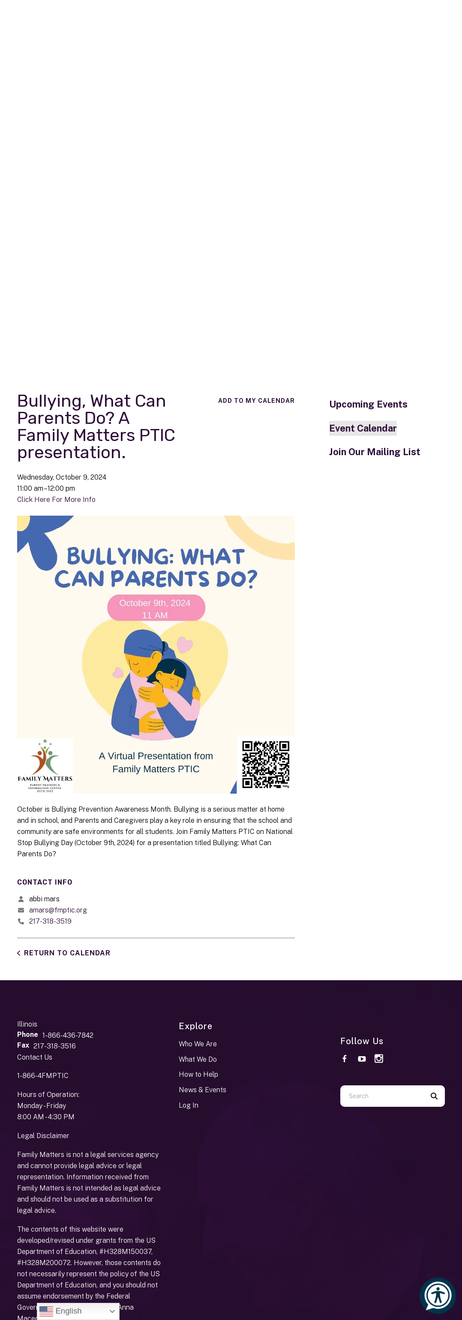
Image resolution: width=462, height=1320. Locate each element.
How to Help (198, 1074)
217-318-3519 (50, 921)
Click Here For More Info (56, 499)
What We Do (198, 1059)
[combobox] (381, 1096)
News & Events (202, 1090)
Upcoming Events (368, 404)
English (60, 1311)
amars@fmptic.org (58, 910)
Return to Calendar (67, 953)
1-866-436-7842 (67, 1035)
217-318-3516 (54, 1046)
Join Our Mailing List (374, 451)
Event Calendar (363, 428)
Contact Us (34, 1057)
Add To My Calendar (256, 400)
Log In (188, 1105)
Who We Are (198, 1044)
